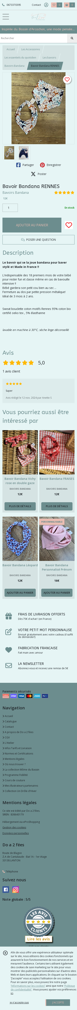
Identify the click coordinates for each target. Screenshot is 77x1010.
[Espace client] (46, 5)
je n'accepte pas (19, 1002)
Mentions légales (13, 759)
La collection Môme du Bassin (20, 769)
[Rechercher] (72, 38)
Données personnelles (15, 833)
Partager (25, 164)
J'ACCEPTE (58, 1002)
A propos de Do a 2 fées (17, 732)
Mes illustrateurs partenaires (20, 785)
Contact (36, 5)
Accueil (11, 49)
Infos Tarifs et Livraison (17, 748)
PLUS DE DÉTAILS (20, 506)
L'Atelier (8, 743)
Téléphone (10, 871)
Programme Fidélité (15, 775)
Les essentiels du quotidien (20, 57)
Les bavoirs (49, 57)
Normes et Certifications (17, 753)
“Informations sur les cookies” (28, 986)
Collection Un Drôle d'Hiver (19, 791)
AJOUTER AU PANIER (32, 225)
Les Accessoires (30, 49)
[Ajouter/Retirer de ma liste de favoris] (69, 225)
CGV (6, 737)
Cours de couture (13, 780)
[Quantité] (10, 208)
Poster (38, 174)
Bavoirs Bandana (14, 66)
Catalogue (9, 721)
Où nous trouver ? (13, 764)
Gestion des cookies (14, 827)
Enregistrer (50, 164)
